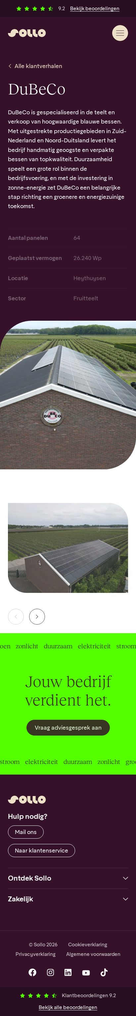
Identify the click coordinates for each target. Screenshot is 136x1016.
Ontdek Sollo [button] (29, 878)
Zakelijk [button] (20, 899)
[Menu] (120, 33)
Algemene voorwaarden (93, 954)
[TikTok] (104, 972)
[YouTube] (86, 972)
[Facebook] (32, 972)
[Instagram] (50, 972)
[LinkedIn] (68, 972)
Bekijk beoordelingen (94, 9)
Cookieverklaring (87, 945)
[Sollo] (27, 33)
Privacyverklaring (36, 954)
